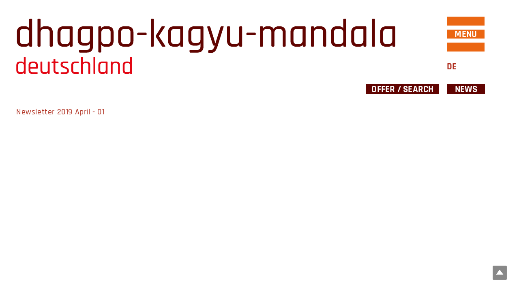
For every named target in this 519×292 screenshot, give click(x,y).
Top (500, 273)
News (466, 89)
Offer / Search (402, 89)
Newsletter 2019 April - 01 (60, 112)
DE (452, 67)
